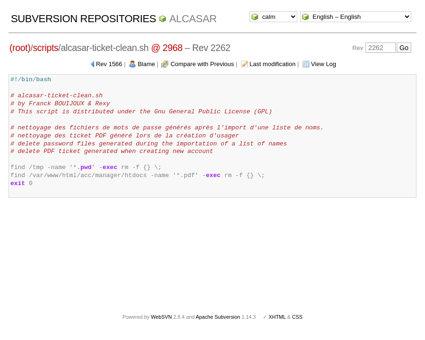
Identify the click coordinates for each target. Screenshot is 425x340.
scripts (45, 47)
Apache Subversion (218, 317)
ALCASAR (193, 19)
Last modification (273, 64)
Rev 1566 (109, 64)
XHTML (277, 317)
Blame (146, 64)
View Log (323, 64)
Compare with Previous (202, 64)
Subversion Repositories (83, 19)
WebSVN (161, 317)
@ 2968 (166, 47)
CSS (297, 317)
